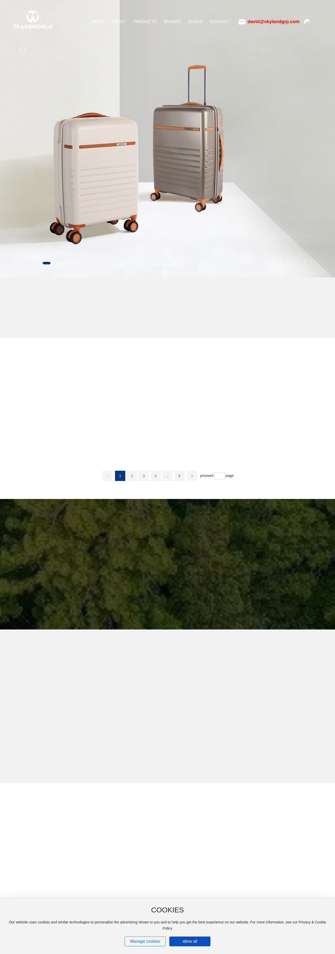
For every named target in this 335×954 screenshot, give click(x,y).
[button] (46, 263)
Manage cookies (145, 941)
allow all (189, 941)
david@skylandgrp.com (274, 21)
